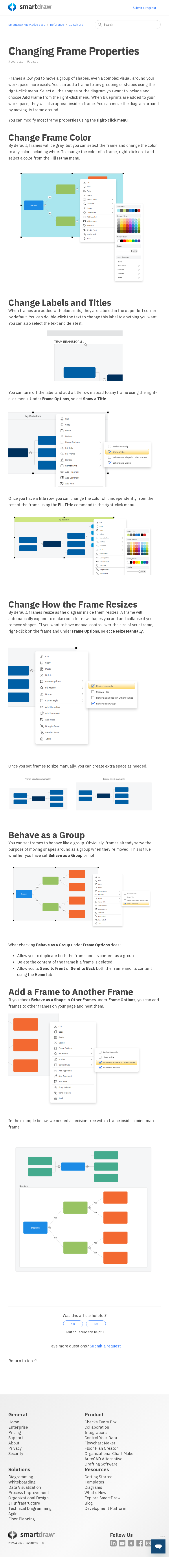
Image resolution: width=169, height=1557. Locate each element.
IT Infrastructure (24, 1503)
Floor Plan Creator (101, 1448)
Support (15, 1437)
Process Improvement (28, 1492)
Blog (88, 1503)
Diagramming (20, 1476)
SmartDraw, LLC (34, 1542)
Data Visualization (24, 1487)
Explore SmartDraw (102, 1497)
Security (15, 1453)
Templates (94, 1482)
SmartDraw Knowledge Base (26, 25)
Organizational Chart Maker (109, 1453)
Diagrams (93, 1487)
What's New (95, 1492)
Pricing (14, 1432)
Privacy (15, 1448)
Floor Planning (21, 1518)
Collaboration (96, 1427)
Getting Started (98, 1476)
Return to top (23, 1360)
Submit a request (144, 8)
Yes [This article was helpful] (73, 1323)
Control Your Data (100, 1437)
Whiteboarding (21, 1482)
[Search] (128, 24)
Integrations (95, 1432)
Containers (76, 25)
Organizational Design (28, 1497)
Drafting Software (101, 1464)
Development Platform (105, 1508)
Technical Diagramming (29, 1508)
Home (13, 1421)
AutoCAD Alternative (103, 1458)
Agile (12, 1513)
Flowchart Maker (100, 1443)
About (13, 1443)
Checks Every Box (100, 1421)
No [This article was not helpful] (96, 1323)
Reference (57, 25)
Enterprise (18, 1427)
